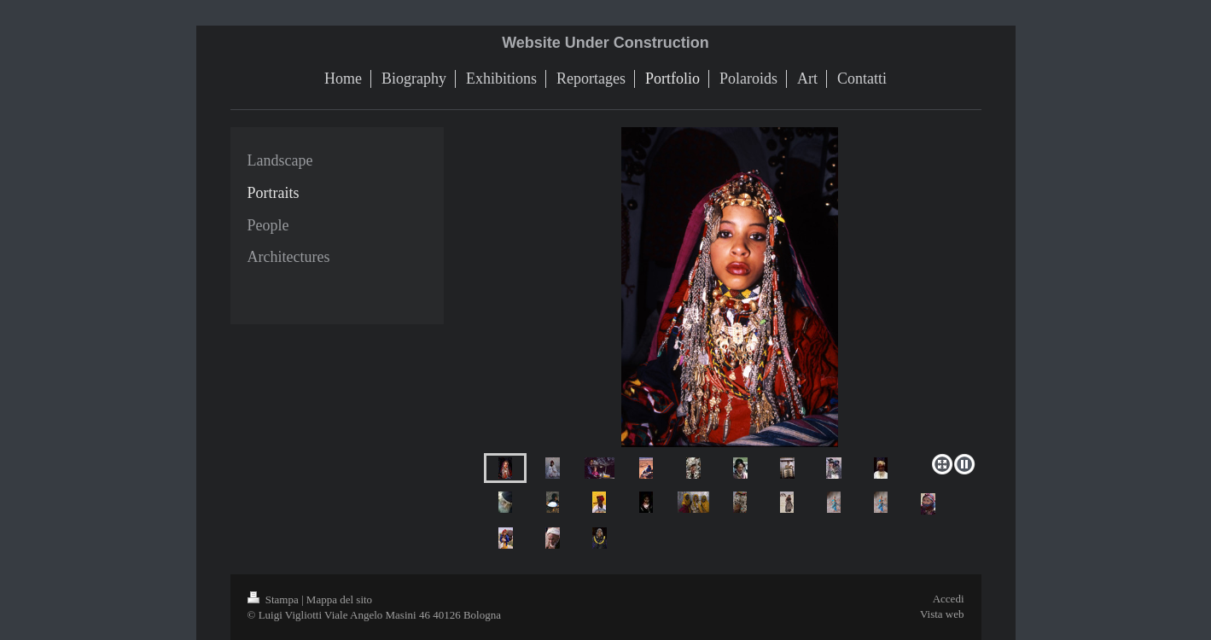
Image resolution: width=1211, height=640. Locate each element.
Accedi (948, 598)
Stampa (274, 599)
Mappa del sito (339, 599)
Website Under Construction (605, 42)
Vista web (942, 614)
